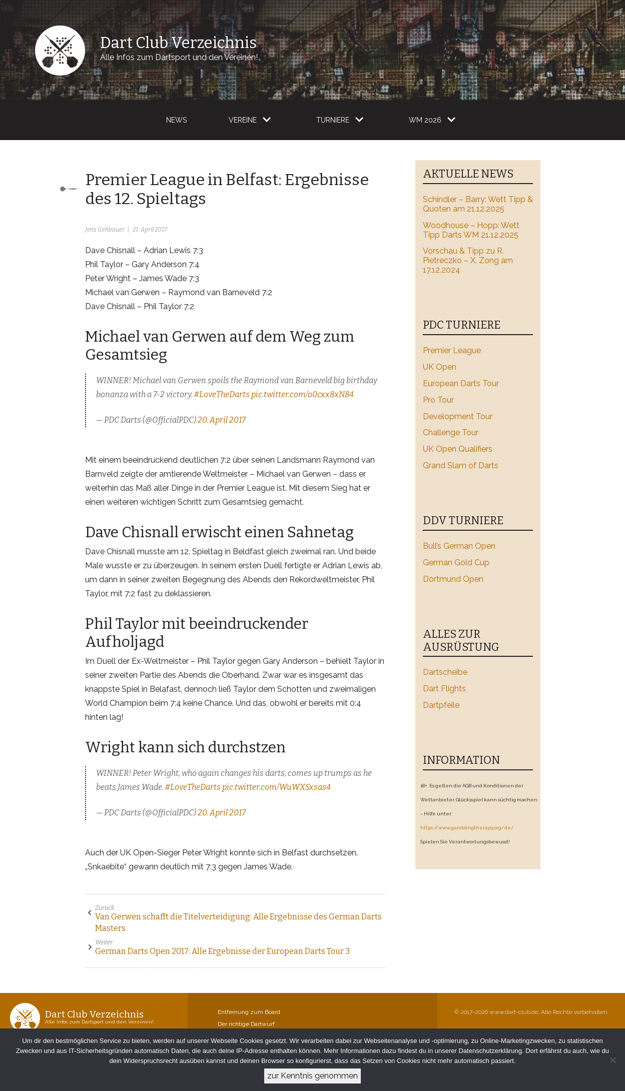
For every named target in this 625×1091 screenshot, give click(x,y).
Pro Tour (438, 400)
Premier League (452, 350)
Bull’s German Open (459, 546)
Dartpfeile (441, 705)
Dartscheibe (445, 672)
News (176, 120)
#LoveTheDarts (222, 394)
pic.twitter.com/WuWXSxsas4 (276, 787)
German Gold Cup (456, 562)
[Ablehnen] (612, 1060)
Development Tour (457, 416)
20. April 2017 (222, 420)
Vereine (243, 120)
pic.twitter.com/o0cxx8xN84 (302, 394)
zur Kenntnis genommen (312, 1075)
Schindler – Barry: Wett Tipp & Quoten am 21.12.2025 (478, 204)
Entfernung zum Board (249, 1011)
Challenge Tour (450, 432)
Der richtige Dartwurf (246, 1023)
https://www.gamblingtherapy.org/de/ (467, 827)
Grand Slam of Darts (460, 465)
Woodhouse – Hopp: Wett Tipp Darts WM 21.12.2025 (471, 230)
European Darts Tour (461, 383)
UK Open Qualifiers (457, 449)
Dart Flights (444, 688)
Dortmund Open (453, 579)
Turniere (332, 120)
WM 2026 (425, 120)
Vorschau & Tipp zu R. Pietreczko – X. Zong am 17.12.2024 (468, 260)
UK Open (439, 367)
